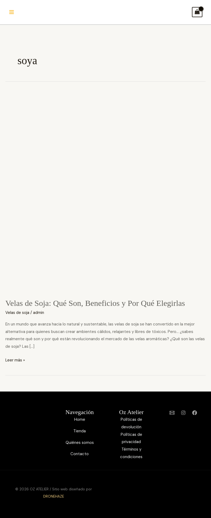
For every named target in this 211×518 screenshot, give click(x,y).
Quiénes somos (79, 442)
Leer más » (15, 360)
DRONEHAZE (53, 496)
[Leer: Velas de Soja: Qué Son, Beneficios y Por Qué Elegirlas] (105, 191)
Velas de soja (17, 312)
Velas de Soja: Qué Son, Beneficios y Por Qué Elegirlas (95, 303)
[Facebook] (194, 412)
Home (79, 419)
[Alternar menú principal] (11, 12)
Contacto (79, 454)
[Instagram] (183, 412)
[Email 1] (172, 412)
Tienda (79, 431)
